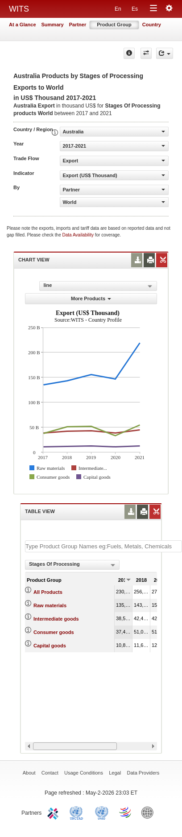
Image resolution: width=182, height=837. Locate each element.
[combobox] (72, 565)
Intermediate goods (56, 619)
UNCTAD (78, 812)
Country (151, 24)
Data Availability (78, 234)
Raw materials (49, 605)
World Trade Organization (126, 812)
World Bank (149, 812)
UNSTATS (102, 812)
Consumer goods (53, 632)
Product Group (114, 24)
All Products (47, 592)
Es (135, 9)
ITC (54, 812)
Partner (78, 24)
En (118, 9)
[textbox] (103, 546)
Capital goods (49, 645)
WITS (19, 8)
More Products (91, 298)
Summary (52, 24)
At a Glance (22, 24)
